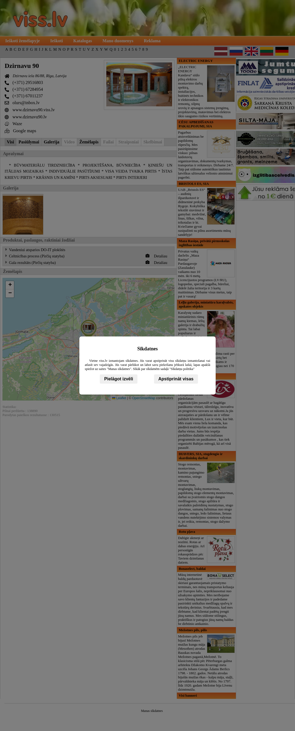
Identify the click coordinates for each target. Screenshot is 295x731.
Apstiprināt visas (176, 379)
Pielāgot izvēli (118, 379)
